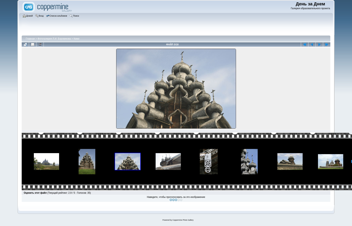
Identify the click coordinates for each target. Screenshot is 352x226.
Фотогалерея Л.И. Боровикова (54, 38)
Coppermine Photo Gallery (182, 220)
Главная (30, 38)
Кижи (76, 38)
